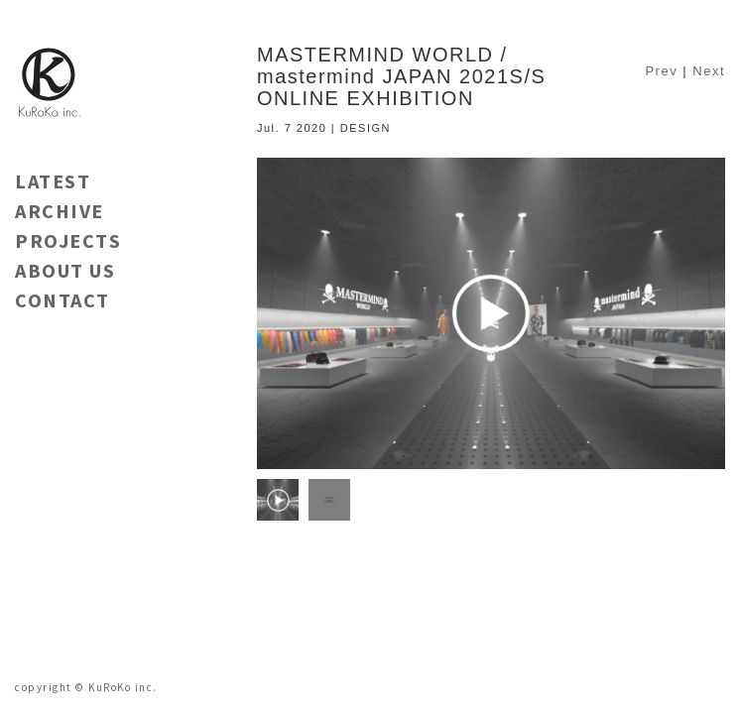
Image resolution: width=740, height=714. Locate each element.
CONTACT (62, 300)
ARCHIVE (59, 210)
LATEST (52, 181)
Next (708, 70)
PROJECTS (68, 240)
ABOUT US (65, 270)
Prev (661, 70)
